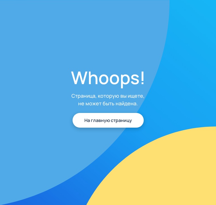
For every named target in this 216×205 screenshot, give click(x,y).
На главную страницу (108, 120)
